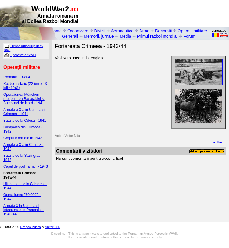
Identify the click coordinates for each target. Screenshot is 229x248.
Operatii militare (192, 30)
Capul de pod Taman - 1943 (25, 166)
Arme (144, 30)
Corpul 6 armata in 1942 (22, 138)
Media (125, 36)
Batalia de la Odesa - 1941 (24, 120)
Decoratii (163, 30)
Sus (217, 142)
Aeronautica (122, 30)
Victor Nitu (52, 227)
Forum (189, 36)
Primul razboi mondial (157, 36)
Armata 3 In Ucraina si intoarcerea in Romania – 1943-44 (23, 210)
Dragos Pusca (30, 227)
